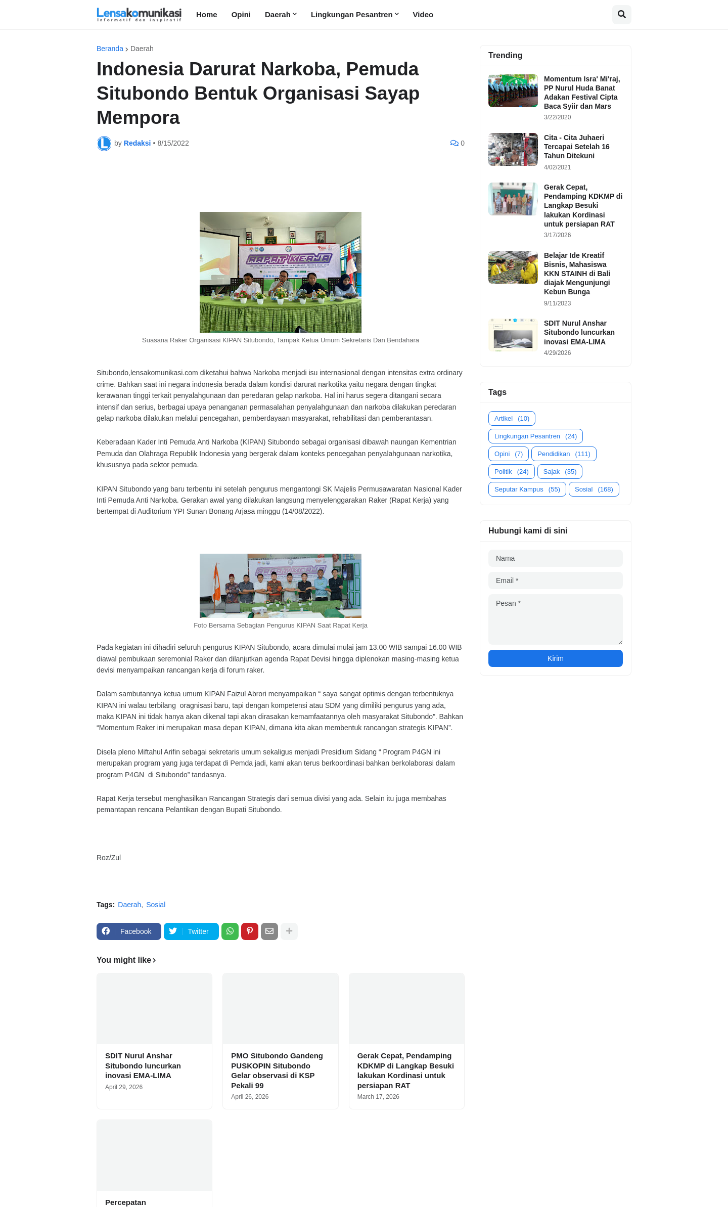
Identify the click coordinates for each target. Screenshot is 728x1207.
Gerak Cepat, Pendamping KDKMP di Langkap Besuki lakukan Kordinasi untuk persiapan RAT (405, 1070)
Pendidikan (563, 454)
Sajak (560, 471)
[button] (621, 14)
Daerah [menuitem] (278, 14)
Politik (511, 471)
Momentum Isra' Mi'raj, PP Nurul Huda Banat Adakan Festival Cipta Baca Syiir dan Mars (582, 93)
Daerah (142, 48)
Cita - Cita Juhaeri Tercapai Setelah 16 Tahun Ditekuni (577, 146)
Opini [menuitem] (241, 14)
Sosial (155, 905)
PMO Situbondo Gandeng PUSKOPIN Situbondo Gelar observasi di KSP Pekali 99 (277, 1070)
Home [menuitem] (206, 14)
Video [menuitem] (423, 14)
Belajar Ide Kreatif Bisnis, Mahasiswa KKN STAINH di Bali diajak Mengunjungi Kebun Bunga (577, 273)
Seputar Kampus (527, 489)
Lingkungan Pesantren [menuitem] (352, 14)
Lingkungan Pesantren (535, 436)
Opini (508, 454)
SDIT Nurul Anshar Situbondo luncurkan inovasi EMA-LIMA (143, 1065)
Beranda (110, 48)
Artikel (511, 418)
